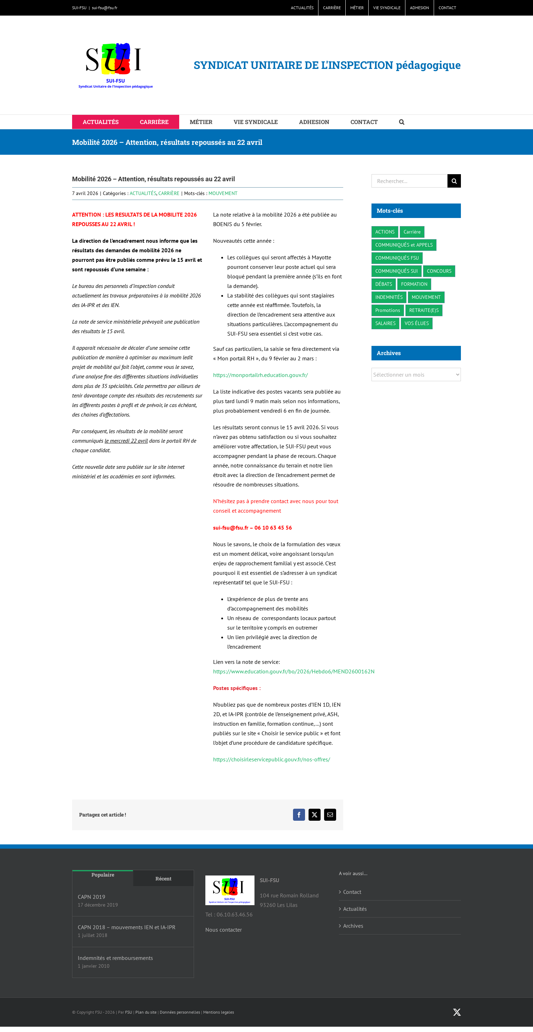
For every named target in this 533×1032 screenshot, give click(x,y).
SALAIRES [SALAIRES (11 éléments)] (385, 323)
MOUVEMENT (223, 193)
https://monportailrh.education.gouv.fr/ (260, 374)
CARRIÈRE (169, 193)
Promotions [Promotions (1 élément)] (387, 310)
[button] (401, 122)
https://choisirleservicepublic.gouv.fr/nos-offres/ (271, 759)
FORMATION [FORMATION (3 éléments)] (414, 284)
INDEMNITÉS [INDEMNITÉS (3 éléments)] (389, 297)
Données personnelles (180, 1012)
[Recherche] (454, 181)
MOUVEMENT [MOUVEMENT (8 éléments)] (426, 297)
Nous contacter (223, 929)
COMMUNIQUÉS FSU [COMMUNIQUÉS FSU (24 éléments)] (397, 257)
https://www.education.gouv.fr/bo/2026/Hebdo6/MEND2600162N (294, 671)
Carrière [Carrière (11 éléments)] (412, 231)
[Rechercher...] (409, 181)
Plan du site (146, 1012)
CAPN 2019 (91, 896)
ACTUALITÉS (143, 193)
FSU (128, 1012)
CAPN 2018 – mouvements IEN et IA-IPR (127, 927)
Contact (352, 891)
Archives (353, 925)
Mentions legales (218, 1012)
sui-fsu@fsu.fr (104, 7)
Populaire (103, 874)
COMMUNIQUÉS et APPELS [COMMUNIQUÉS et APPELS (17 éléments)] (404, 244)
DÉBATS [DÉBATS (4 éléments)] (383, 284)
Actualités (355, 908)
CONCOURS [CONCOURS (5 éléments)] (439, 270)
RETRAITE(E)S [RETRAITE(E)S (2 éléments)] (424, 310)
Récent (163, 878)
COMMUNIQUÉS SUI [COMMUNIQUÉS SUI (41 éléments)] (396, 270)
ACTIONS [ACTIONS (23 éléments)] (384, 231)
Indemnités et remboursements (115, 957)
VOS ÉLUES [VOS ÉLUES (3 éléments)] (417, 323)
